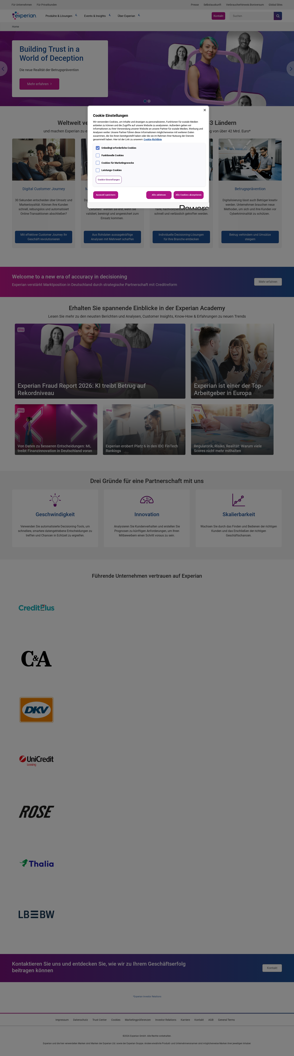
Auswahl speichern (106, 195)
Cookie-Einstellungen (109, 179)
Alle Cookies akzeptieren (189, 195)
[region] (148, 157)
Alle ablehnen (159, 195)
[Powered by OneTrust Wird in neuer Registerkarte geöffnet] (193, 206)
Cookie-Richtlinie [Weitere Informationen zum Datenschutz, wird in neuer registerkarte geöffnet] (153, 139)
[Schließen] (205, 110)
